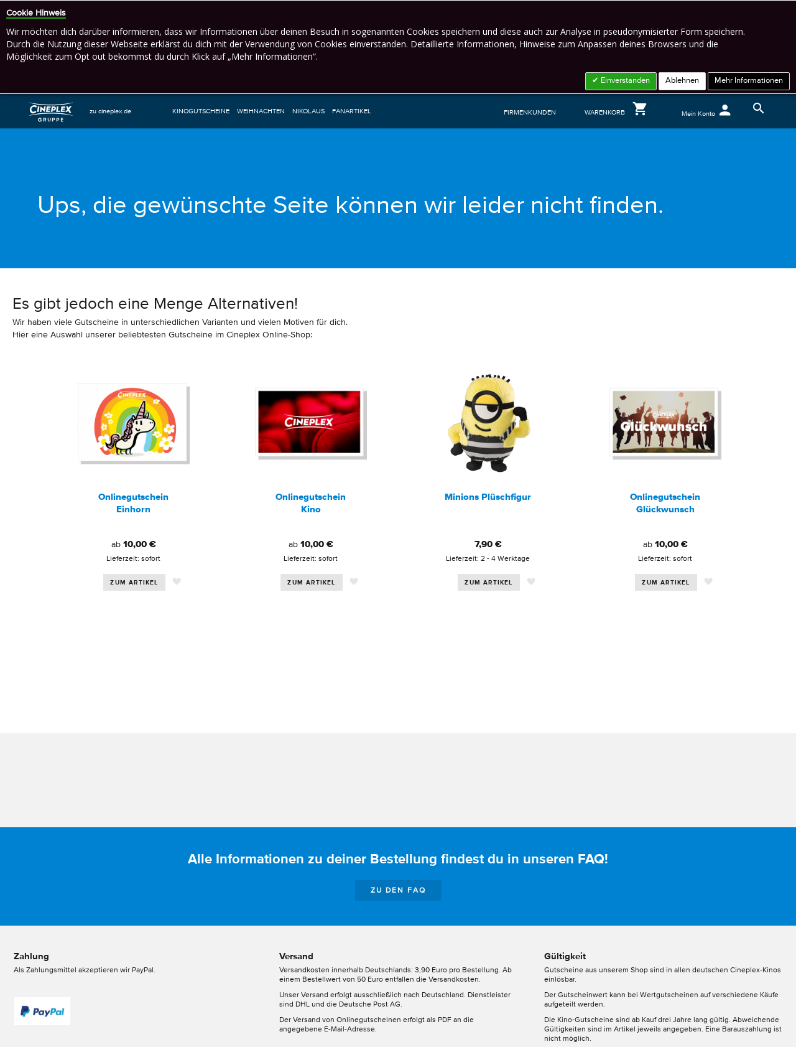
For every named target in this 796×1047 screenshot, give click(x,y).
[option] (133, 500)
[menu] (330, 111)
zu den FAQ (398, 890)
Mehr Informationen (749, 81)
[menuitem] (202, 111)
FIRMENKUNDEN (530, 112)
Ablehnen (682, 81)
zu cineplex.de (110, 111)
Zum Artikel (134, 583)
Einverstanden (624, 81)
